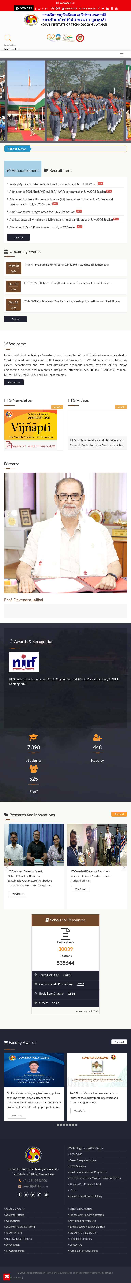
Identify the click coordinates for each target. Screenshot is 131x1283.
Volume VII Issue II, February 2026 (30, 446)
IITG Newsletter (18, 400)
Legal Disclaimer (13, 1277)
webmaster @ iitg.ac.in (101, 1272)
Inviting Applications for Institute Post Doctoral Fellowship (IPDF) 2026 (53, 184)
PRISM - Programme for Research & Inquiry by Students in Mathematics (67, 264)
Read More (14, 382)
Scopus (86, 1011)
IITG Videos (78, 400)
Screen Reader (87, 8)
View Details (17, 893)
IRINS (95, 1011)
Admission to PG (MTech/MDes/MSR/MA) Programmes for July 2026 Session (57, 191)
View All (18, 237)
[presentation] (6, 867)
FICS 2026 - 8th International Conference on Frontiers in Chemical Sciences (68, 282)
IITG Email (69, 8)
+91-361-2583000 (35, 1180)
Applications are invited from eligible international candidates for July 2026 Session (61, 219)
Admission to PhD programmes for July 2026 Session (42, 212)
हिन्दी (55, 8)
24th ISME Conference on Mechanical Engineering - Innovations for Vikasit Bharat (72, 301)
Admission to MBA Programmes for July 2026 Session (42, 227)
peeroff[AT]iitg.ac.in (35, 1186)
